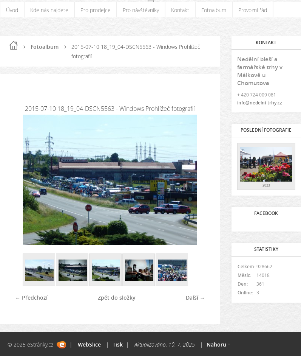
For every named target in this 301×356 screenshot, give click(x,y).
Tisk (118, 344)
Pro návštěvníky (141, 10)
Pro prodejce (95, 10)
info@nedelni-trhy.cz (259, 102)
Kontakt (180, 10)
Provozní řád (252, 10)
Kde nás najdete (49, 10)
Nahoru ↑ (218, 344)
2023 (266, 185)
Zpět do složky (117, 297)
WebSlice (89, 344)
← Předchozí (31, 297)
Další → (195, 297)
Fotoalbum (213, 10)
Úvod (12, 10)
